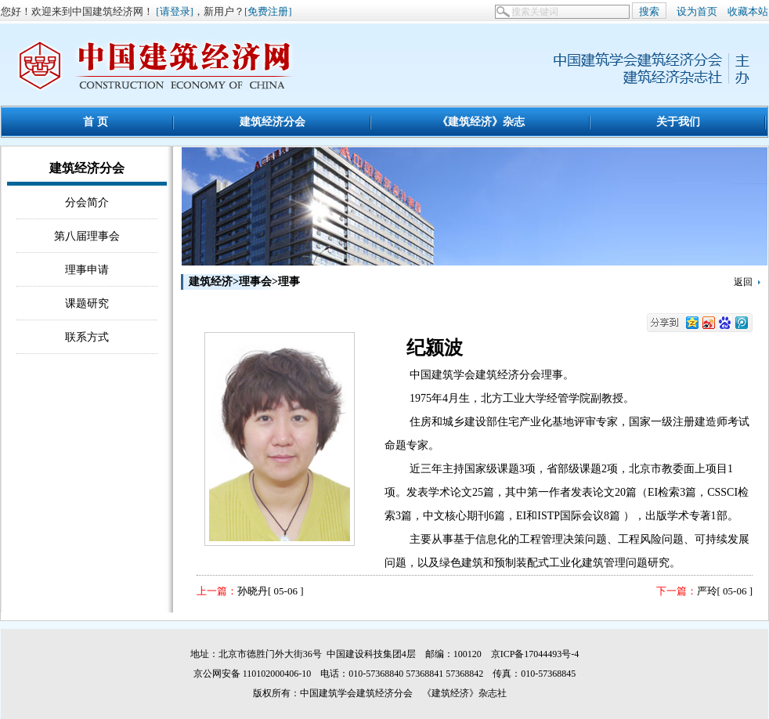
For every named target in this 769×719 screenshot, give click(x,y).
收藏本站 (747, 11)
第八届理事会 (87, 235)
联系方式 (87, 337)
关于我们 (678, 121)
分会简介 (87, 202)
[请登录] (174, 11)
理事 (289, 281)
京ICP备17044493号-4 (535, 654)
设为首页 (697, 11)
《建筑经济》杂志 (481, 121)
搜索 (649, 11)
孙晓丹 (252, 591)
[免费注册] (268, 11)
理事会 (255, 281)
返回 (743, 281)
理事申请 (87, 269)
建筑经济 (211, 281)
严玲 (707, 591)
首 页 (95, 121)
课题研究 (87, 303)
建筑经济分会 (272, 121)
